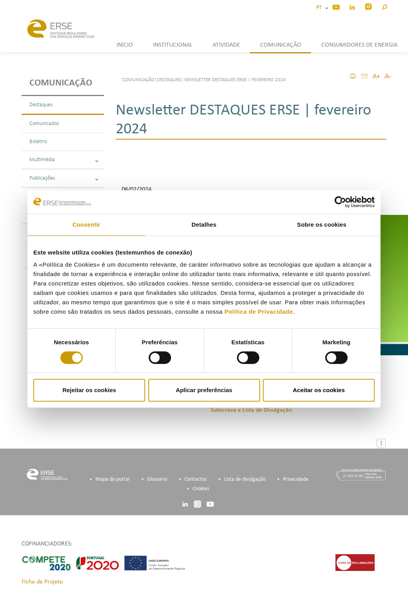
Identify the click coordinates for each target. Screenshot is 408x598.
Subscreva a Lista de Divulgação (251, 410)
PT (320, 8)
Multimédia (63, 160)
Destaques (41, 105)
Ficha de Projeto (42, 582)
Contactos (195, 479)
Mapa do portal (112, 479)
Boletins (38, 142)
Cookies (201, 489)
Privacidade (295, 479)
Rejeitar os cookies (89, 390)
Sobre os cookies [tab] (321, 224)
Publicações (63, 178)
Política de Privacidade (258, 311)
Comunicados (44, 124)
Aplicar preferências (204, 390)
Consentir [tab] (86, 224)
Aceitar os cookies (319, 390)
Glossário (157, 479)
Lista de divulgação (245, 479)
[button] (384, 6)
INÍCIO (125, 45)
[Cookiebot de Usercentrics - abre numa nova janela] (340, 202)
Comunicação (60, 83)
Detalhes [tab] (203, 224)
